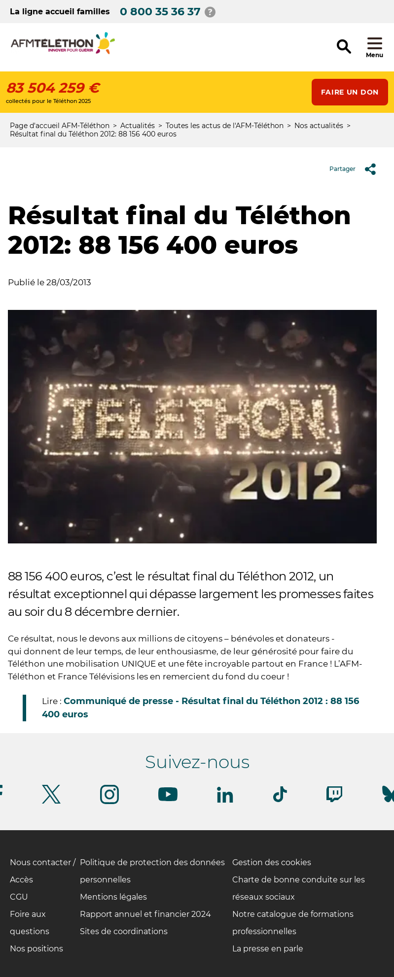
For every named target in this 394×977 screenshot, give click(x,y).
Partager (356, 169)
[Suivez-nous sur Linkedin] (225, 801)
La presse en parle (267, 948)
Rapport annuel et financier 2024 (145, 914)
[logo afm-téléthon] (63, 52)
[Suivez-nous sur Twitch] (334, 800)
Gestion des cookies (271, 862)
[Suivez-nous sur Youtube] (168, 799)
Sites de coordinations (124, 931)
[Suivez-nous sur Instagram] (109, 802)
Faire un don (350, 92)
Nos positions (36, 948)
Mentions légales (113, 897)
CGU (19, 897)
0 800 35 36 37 (160, 11)
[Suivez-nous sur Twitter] (51, 802)
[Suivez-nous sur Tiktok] (280, 800)
